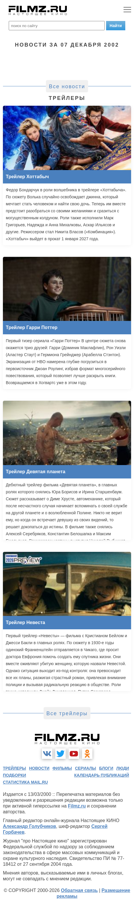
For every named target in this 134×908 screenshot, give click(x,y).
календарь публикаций (101, 775)
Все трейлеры (67, 713)
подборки (14, 775)
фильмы (62, 768)
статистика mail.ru (25, 782)
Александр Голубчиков (29, 826)
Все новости (67, 86)
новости (39, 768)
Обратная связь (79, 890)
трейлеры (14, 768)
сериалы (85, 768)
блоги (106, 768)
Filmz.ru (77, 805)
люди (122, 768)
